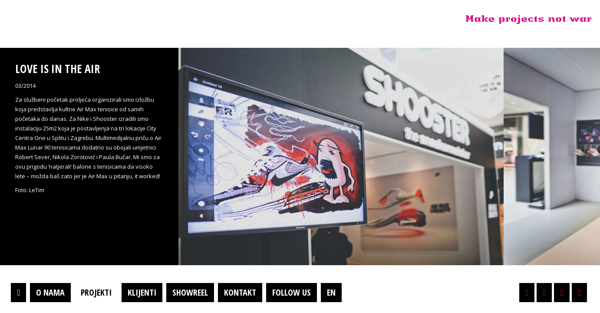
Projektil (62, 19)
